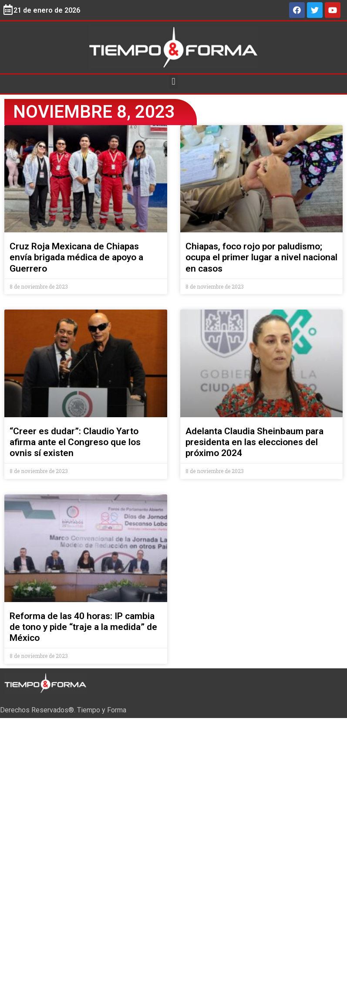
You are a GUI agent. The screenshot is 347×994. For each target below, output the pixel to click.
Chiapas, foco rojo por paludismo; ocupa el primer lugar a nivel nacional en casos (261, 257)
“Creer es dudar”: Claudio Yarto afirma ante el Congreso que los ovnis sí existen (75, 442)
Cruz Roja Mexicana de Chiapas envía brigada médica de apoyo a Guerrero (76, 257)
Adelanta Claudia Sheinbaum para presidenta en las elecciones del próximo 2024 (254, 442)
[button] (173, 82)
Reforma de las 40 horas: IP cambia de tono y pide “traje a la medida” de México (83, 627)
